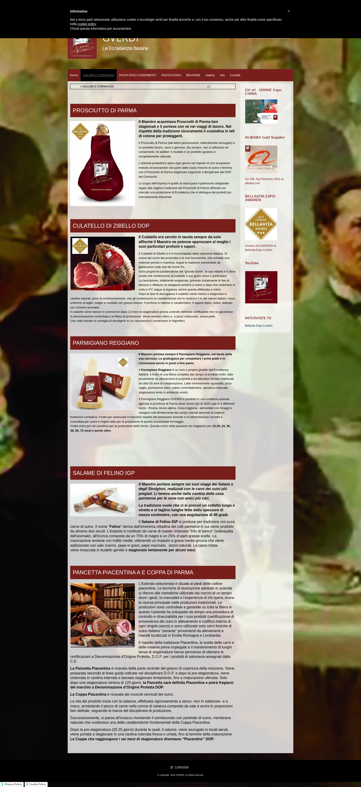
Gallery (210, 75)
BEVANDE (193, 75)
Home (74, 75)
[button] (288, 11)
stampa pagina (223, 86)
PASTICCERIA (171, 75)
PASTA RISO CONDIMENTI (137, 75)
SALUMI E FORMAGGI (98, 75)
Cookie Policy (37, 784)
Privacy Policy (13, 784)
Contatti (235, 75)
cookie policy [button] (87, 24)
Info (222, 75)
